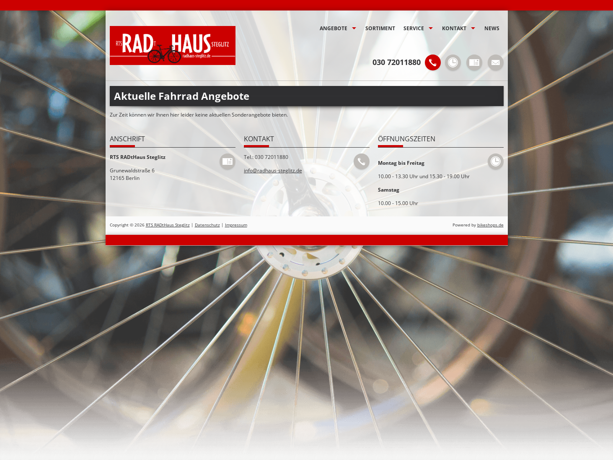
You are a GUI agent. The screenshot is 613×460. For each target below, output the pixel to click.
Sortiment (380, 28)
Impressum (236, 225)
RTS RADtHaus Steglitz (168, 225)
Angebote (333, 28)
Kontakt (454, 28)
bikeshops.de (490, 225)
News (491, 28)
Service (413, 28)
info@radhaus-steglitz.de (273, 170)
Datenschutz (207, 225)
